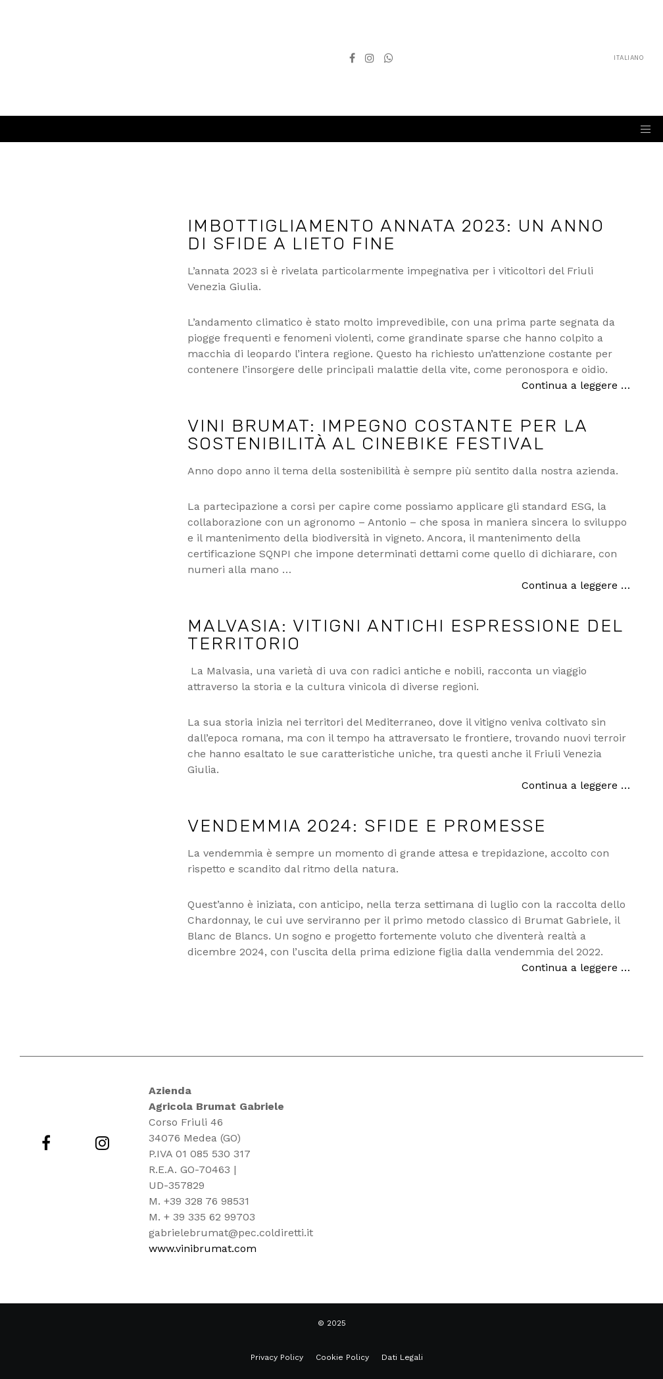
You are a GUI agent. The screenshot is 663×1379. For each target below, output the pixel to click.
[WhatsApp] (388, 58)
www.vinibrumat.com (203, 1248)
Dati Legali (402, 1357)
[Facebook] (352, 58)
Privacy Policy (277, 1357)
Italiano (528, 58)
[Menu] (641, 129)
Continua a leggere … (576, 385)
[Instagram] (369, 58)
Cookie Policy (342, 1357)
